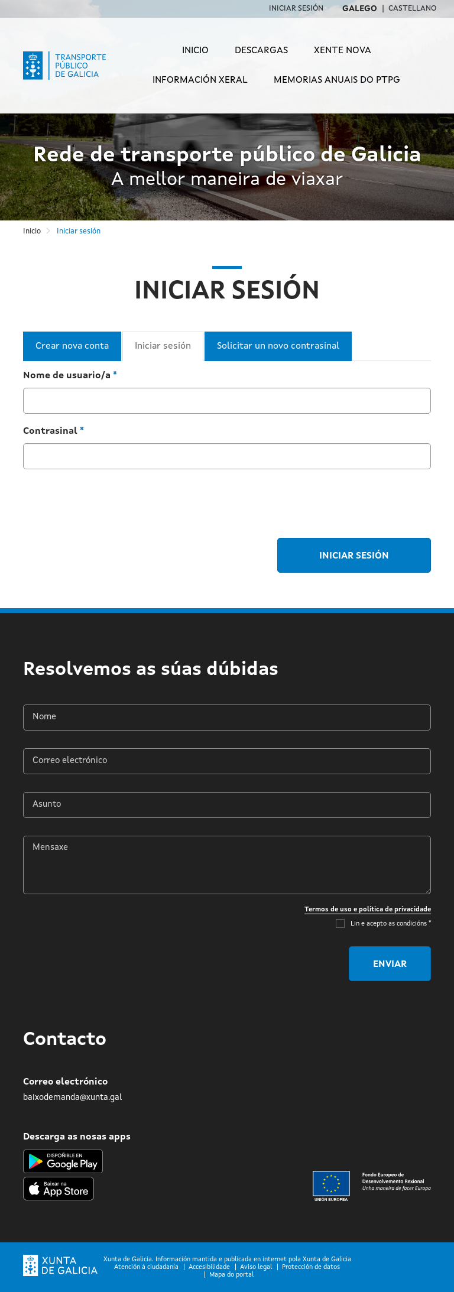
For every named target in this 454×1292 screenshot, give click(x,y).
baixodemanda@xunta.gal (72, 1097)
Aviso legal (256, 1267)
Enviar (390, 964)
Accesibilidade (209, 1267)
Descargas (261, 51)
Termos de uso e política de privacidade (367, 909)
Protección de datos (311, 1267)
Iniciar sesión (296, 8)
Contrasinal (53, 431)
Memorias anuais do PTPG (337, 80)
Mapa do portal (231, 1275)
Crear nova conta (72, 346)
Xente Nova (342, 51)
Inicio (195, 51)
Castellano (412, 8)
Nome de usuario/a (70, 376)
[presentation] (113, 502)
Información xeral (200, 80)
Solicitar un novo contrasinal (278, 346)
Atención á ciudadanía (146, 1267)
